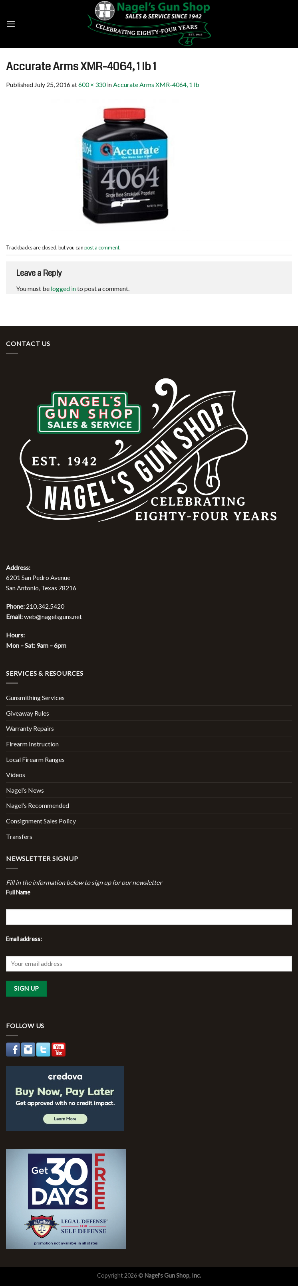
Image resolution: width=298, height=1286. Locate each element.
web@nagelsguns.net (53, 616)
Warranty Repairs (30, 728)
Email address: (24, 939)
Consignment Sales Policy (41, 821)
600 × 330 (92, 84)
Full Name (18, 892)
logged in (63, 288)
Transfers (19, 836)
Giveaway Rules (27, 713)
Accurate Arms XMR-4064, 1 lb (156, 84)
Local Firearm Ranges (35, 759)
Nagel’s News (25, 790)
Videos (15, 774)
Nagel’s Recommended (37, 805)
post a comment (101, 247)
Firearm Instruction (32, 744)
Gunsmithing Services (35, 697)
